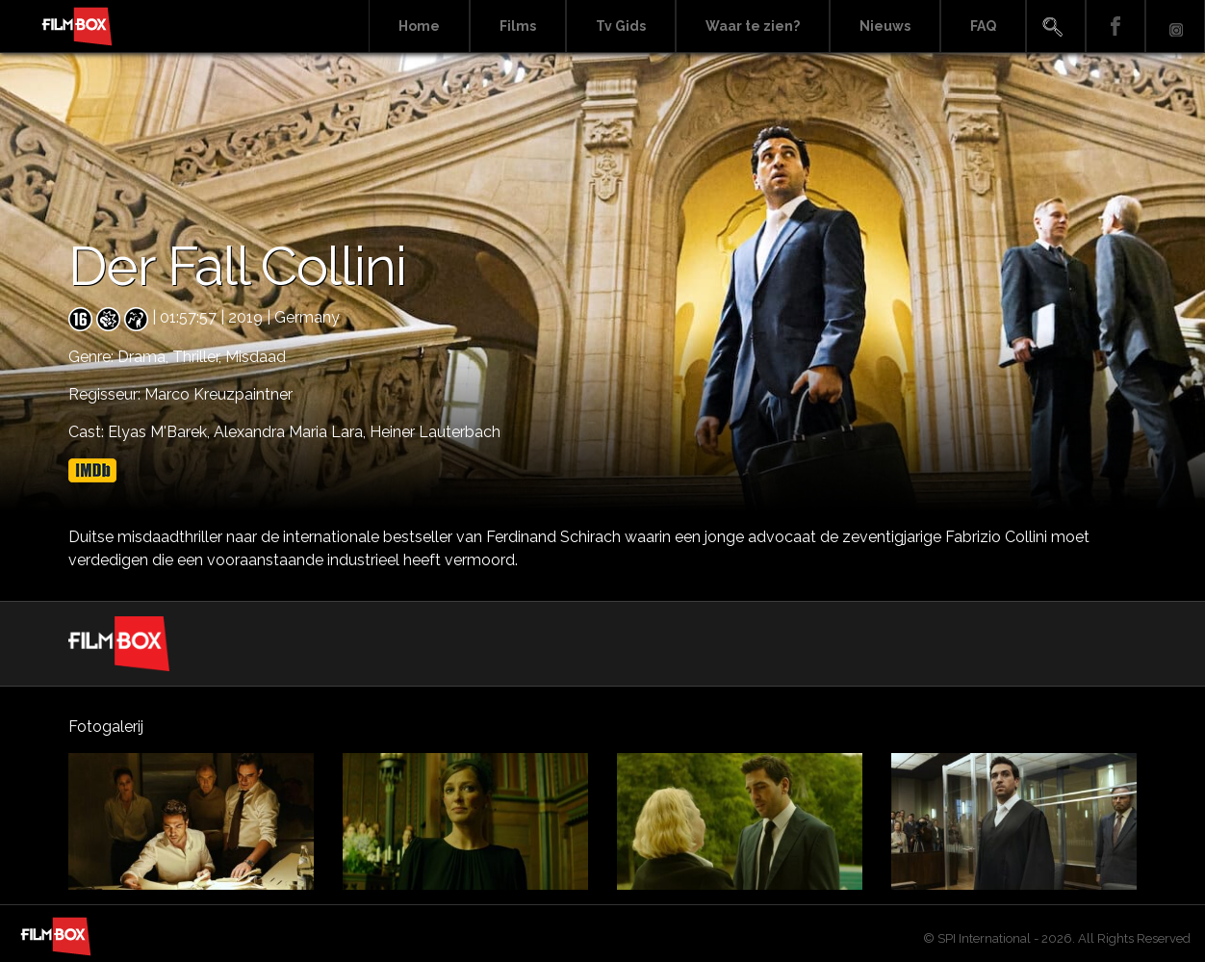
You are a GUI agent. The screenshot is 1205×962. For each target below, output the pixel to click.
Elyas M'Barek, (161, 432)
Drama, (144, 357)
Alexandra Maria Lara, (292, 432)
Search (1056, 26)
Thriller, (198, 357)
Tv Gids (621, 26)
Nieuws (884, 26)
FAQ (983, 26)
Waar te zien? (752, 26)
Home (419, 26)
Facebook (1115, 26)
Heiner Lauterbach (435, 432)
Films (518, 26)
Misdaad (255, 357)
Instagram (1175, 26)
